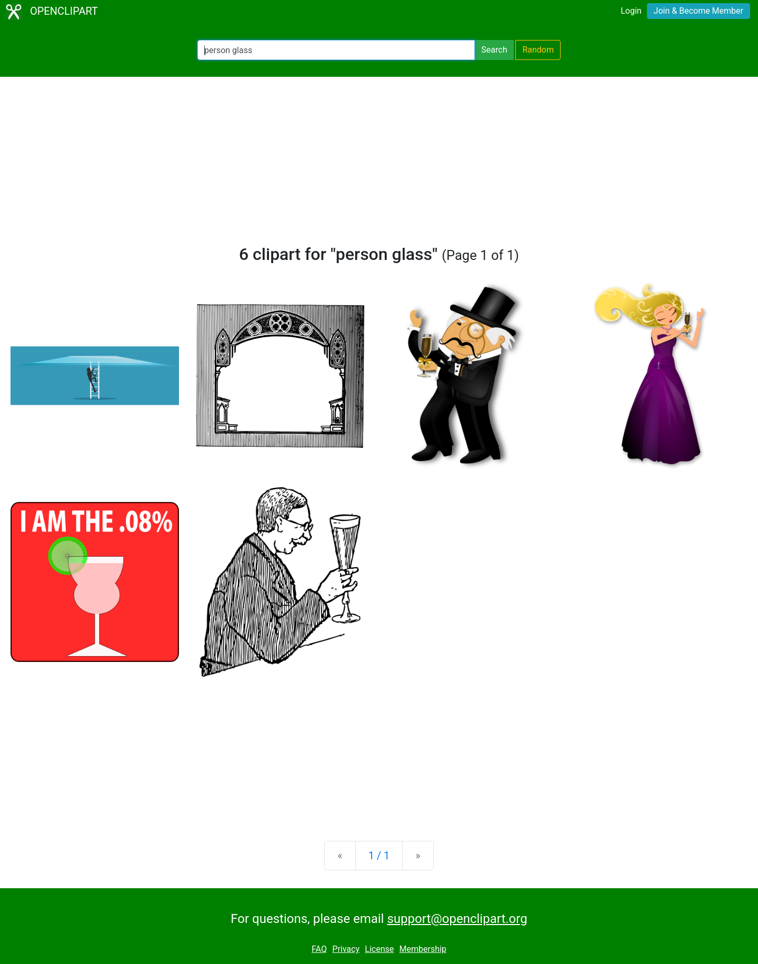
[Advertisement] (379, 165)
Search (494, 50)
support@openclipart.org (457, 918)
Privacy (346, 949)
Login (631, 11)
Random (538, 50)
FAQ (319, 949)
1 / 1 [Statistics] (379, 855)
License (379, 949)
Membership (423, 949)
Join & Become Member (698, 11)
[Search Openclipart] (336, 50)
